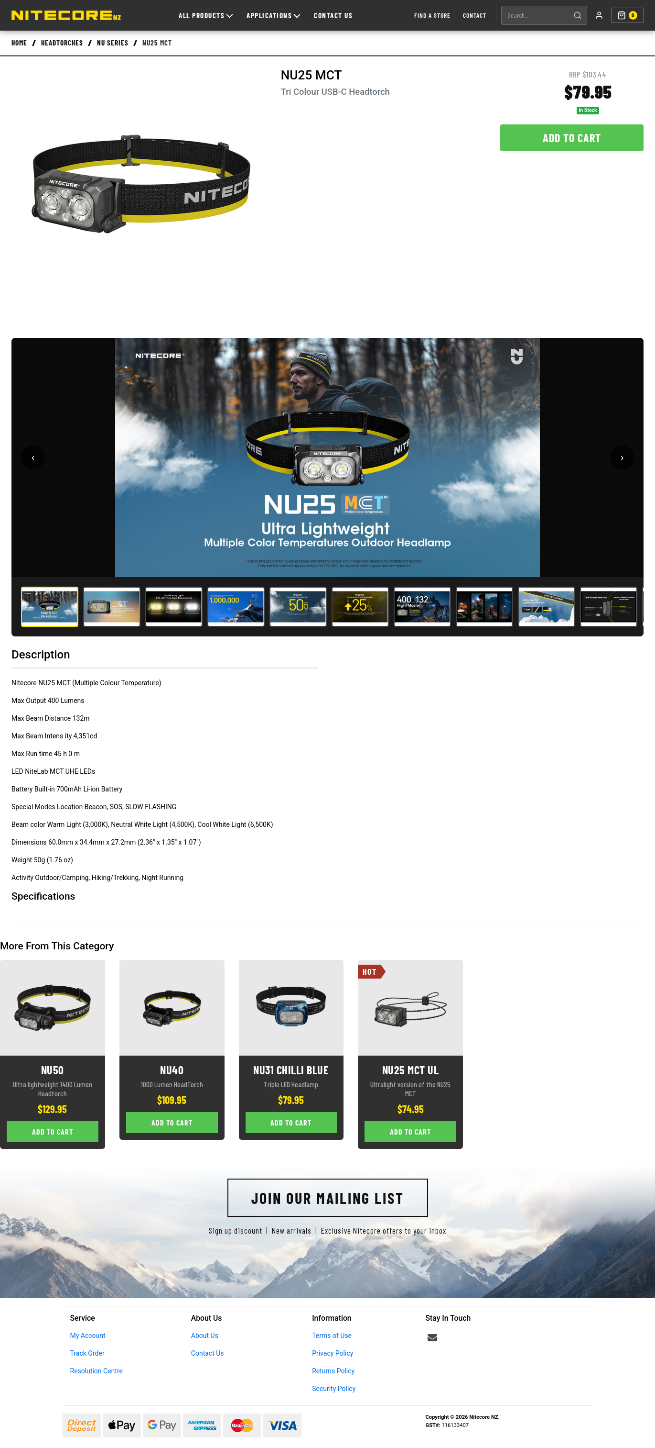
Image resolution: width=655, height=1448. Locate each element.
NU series (113, 42)
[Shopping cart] (627, 15)
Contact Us (333, 15)
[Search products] (535, 15)
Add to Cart (572, 138)
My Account (88, 1335)
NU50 (52, 1070)
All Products (206, 15)
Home (19, 42)
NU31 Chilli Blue (291, 1070)
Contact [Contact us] (474, 15)
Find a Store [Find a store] (432, 15)
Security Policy (333, 1388)
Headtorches (62, 42)
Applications (273, 15)
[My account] (599, 15)
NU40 (171, 1070)
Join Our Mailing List (327, 1198)
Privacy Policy (332, 1353)
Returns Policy (333, 1371)
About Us (204, 1335)
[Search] (578, 15)
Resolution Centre (96, 1371)
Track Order (87, 1353)
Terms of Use (332, 1335)
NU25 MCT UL (410, 1070)
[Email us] (432, 1338)
